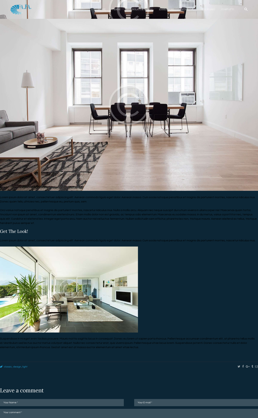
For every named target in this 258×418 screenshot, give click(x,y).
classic (8, 366)
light (27, 366)
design (18, 366)
